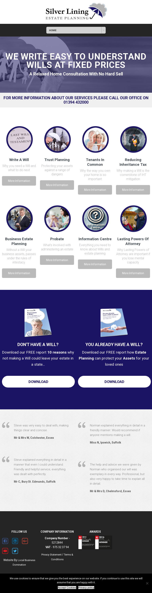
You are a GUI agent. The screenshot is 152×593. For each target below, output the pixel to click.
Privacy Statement (51, 554)
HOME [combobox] (52, 30)
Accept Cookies (67, 587)
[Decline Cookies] (147, 583)
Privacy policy (86, 587)
